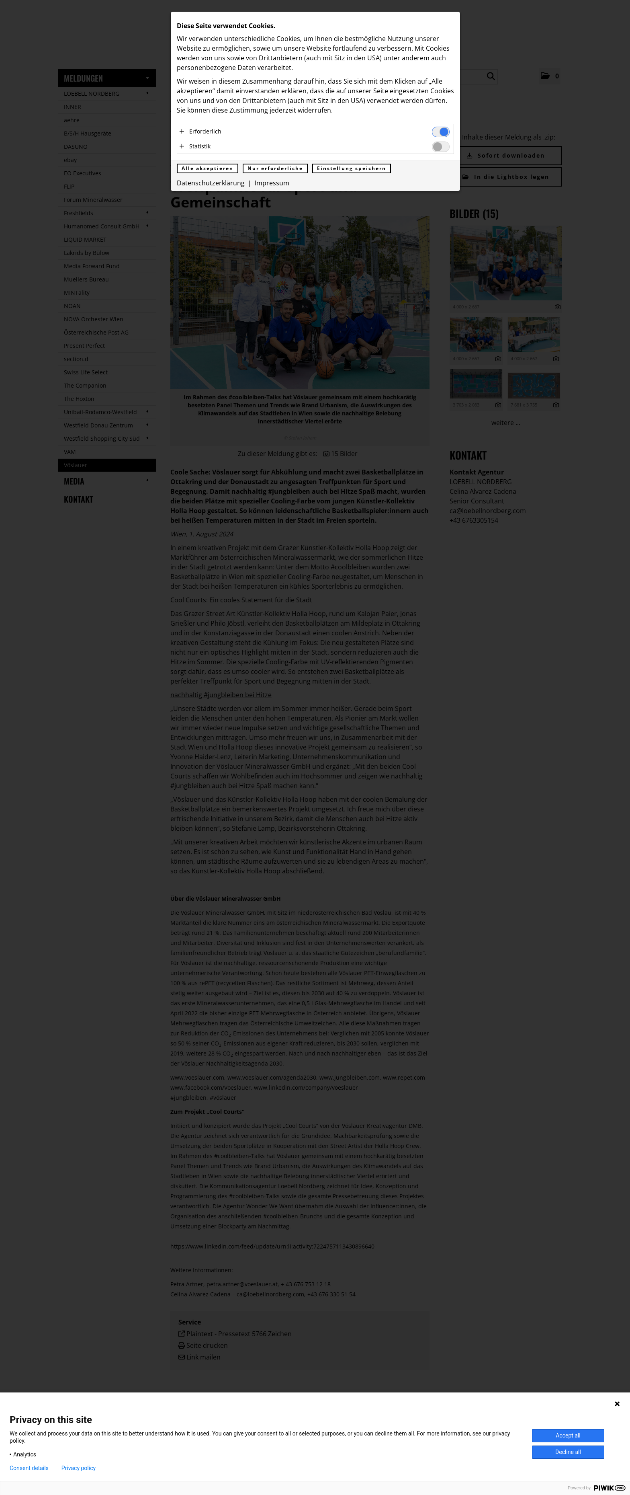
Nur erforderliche (275, 169)
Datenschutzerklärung (211, 183)
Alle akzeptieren (207, 169)
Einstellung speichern (351, 169)
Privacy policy (78, 1468)
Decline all (568, 1452)
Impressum (272, 183)
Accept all (568, 1435)
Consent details (29, 1468)
